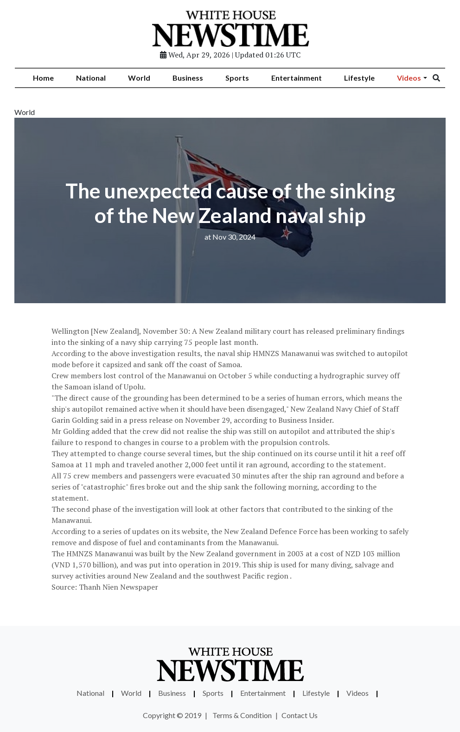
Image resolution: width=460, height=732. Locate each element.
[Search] (442, 78)
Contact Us (299, 715)
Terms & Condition (242, 715)
